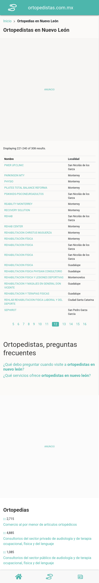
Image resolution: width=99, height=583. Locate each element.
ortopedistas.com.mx (50, 7)
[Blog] (80, 576)
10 (40, 324)
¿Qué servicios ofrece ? (47, 375)
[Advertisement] (49, 89)
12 (55, 324)
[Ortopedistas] (49, 577)
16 (84, 324)
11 (47, 324)
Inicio (7, 21)
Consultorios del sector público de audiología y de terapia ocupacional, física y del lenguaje (47, 560)
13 (64, 324)
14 (71, 324)
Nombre (9, 159)
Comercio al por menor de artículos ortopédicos (40, 524)
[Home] (12, 7)
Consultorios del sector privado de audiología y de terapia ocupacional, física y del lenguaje (47, 541)
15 (78, 324)
